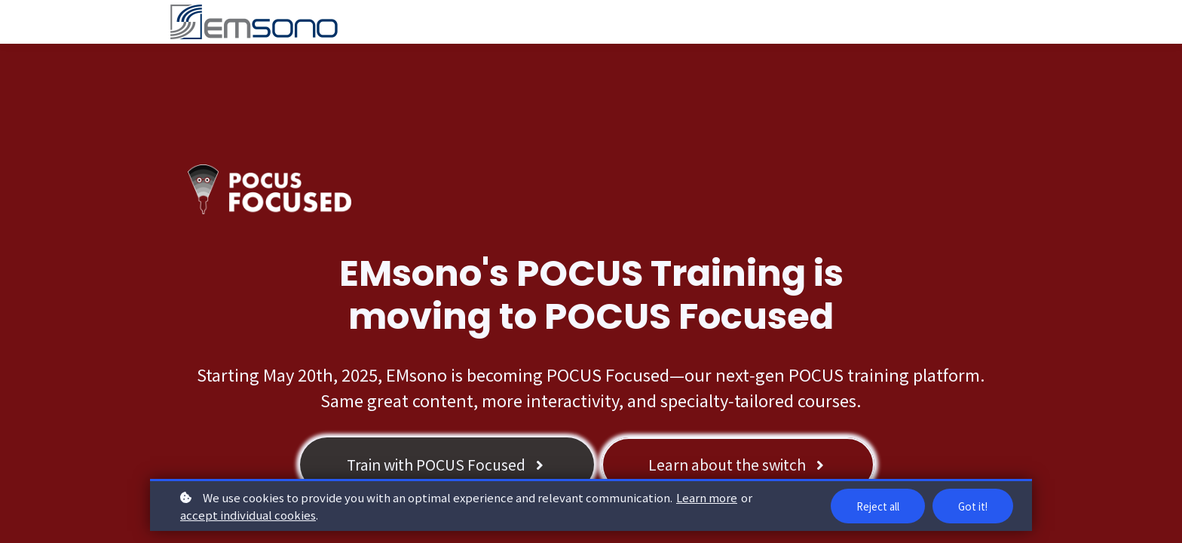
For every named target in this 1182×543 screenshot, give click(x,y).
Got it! (972, 506)
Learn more (706, 497)
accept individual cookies (248, 515)
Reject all (873, 506)
